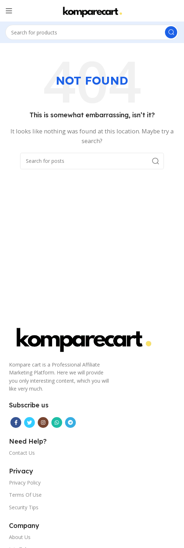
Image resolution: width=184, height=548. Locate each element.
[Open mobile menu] (9, 11)
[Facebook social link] (15, 422)
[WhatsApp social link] (56, 422)
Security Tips (23, 507)
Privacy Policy (25, 482)
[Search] (92, 32)
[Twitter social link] (29, 422)
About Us (20, 537)
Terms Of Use (25, 494)
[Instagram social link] (43, 422)
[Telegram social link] (70, 422)
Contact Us (22, 452)
